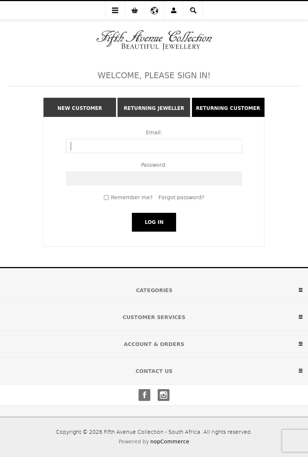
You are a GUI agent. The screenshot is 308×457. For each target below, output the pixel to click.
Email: (154, 132)
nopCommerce (169, 441)
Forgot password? (181, 197)
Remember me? (132, 197)
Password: (154, 164)
